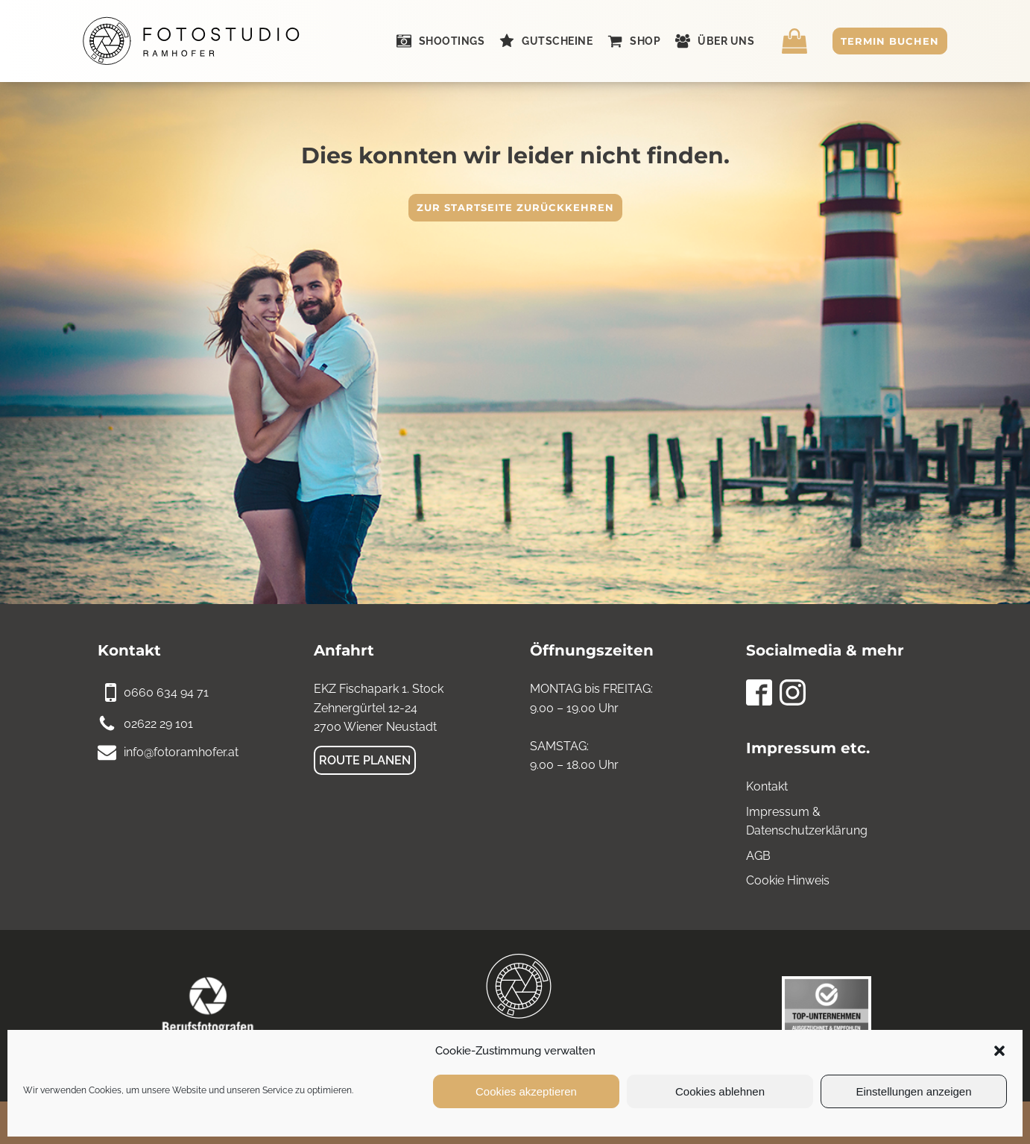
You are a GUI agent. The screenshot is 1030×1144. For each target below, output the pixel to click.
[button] (999, 1050)
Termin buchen (890, 41)
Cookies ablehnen (720, 1091)
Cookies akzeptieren (526, 1091)
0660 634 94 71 (166, 692)
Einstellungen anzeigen (913, 1091)
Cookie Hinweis (788, 880)
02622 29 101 (158, 724)
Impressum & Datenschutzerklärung (807, 821)
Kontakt (767, 786)
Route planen (365, 760)
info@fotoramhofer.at (181, 752)
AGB (758, 856)
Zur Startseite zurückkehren (515, 207)
